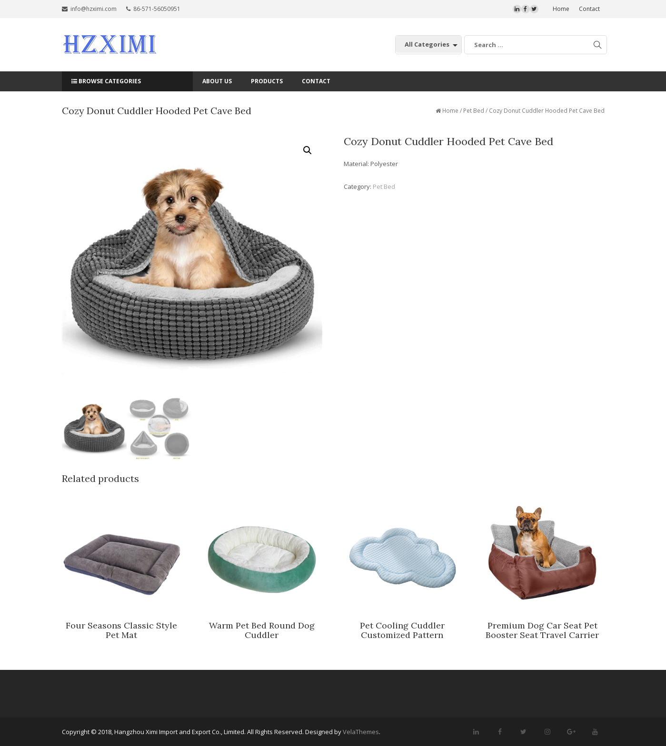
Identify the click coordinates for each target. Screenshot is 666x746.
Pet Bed (473, 111)
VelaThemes (361, 731)
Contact (589, 9)
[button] (307, 150)
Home (561, 9)
